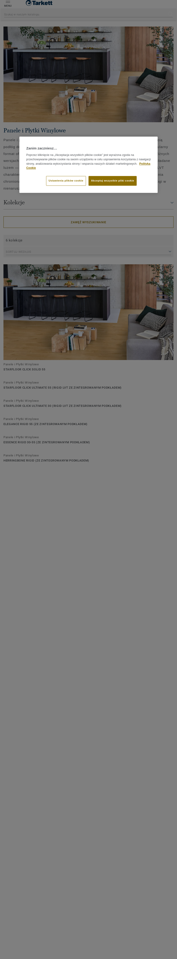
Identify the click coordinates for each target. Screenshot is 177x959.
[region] (88, 165)
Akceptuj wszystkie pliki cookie (112, 180)
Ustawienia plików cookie (66, 180)
